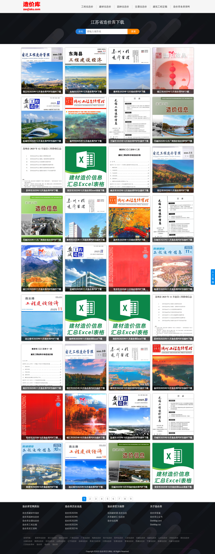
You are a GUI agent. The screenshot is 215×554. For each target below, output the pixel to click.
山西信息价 (61, 541)
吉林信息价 (83, 541)
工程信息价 (87, 6)
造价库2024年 (71, 517)
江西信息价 (107, 541)
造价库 (39, 544)
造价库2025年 (71, 513)
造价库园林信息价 (30, 517)
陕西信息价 (38, 541)
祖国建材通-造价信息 (117, 513)
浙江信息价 (52, 538)
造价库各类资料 (181, 6)
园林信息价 (123, 6)
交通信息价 (141, 6)
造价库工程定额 (29, 524)
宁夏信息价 (151, 541)
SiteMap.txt (155, 524)
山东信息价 (162, 538)
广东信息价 (85, 538)
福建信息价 (151, 538)
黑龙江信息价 (95, 541)
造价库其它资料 (29, 528)
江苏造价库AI (28, 544)
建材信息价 (105, 6)
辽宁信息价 (72, 541)
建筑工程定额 (160, 6)
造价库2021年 (71, 528)
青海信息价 (129, 541)
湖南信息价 (63, 538)
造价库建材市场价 (30, 513)
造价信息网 (113, 521)
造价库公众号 (156, 517)
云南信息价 (27, 541)
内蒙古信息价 (174, 541)
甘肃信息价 (118, 541)
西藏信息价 (140, 541)
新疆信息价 (162, 541)
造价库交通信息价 (30, 521)
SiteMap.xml (156, 521)
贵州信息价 (118, 538)
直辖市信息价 (40, 538)
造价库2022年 (71, 524)
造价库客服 (155, 513)
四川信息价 (107, 538)
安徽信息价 (140, 538)
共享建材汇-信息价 (116, 517)
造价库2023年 (71, 521)
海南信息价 (96, 538)
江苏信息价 (129, 538)
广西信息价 (74, 538)
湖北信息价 (184, 538)
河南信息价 (173, 538)
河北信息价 (50, 541)
